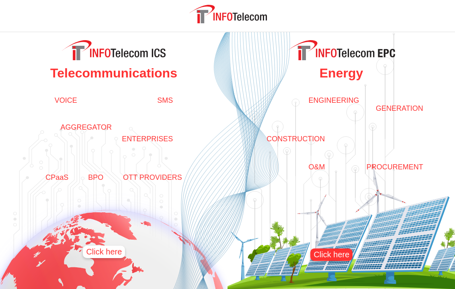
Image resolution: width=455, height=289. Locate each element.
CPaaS (56, 177)
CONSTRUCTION (295, 139)
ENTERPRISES (147, 139)
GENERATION (399, 108)
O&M (316, 167)
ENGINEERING (333, 100)
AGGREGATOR (86, 127)
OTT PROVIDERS (152, 177)
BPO (95, 177)
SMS (165, 100)
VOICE (66, 100)
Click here (104, 251)
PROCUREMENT (395, 167)
